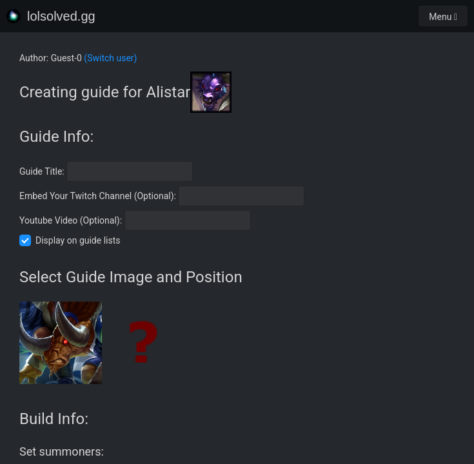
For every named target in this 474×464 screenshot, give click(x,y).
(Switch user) (110, 58)
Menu (443, 17)
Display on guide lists (78, 240)
